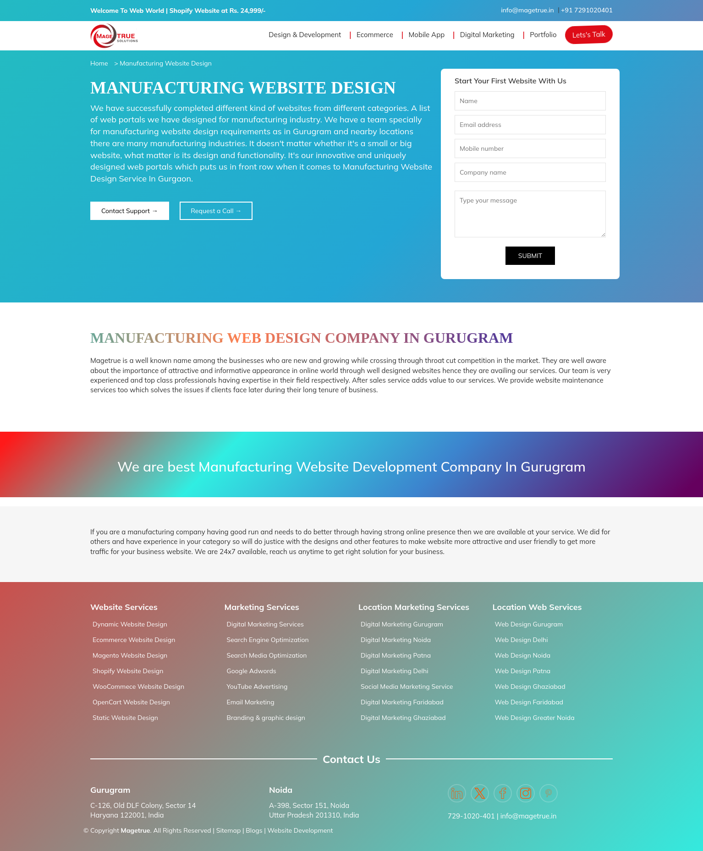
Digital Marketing (487, 34)
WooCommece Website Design (138, 686)
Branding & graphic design (266, 717)
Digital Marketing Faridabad (402, 702)
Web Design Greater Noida (535, 717)
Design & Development (305, 34)
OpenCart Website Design (131, 702)
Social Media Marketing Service (407, 686)
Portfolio (543, 34)
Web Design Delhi (521, 640)
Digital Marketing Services (265, 624)
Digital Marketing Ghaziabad (403, 717)
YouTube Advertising (257, 686)
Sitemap (228, 830)
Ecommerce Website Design (134, 640)
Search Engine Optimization (268, 640)
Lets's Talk (588, 34)
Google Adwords (251, 671)
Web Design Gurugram (529, 624)
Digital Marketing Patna (396, 655)
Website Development (300, 830)
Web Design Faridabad (529, 702)
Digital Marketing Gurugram (402, 624)
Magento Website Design (130, 655)
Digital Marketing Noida (396, 640)
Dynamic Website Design (130, 624)
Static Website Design (125, 717)
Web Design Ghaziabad (530, 686)
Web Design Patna (523, 671)
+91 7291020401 (587, 10)
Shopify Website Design (128, 671)
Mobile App (426, 34)
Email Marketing (251, 702)
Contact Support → (129, 211)
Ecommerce (375, 34)
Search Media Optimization (267, 655)
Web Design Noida (523, 655)
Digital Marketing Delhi (394, 671)
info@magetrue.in (527, 10)
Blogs (254, 830)
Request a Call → (216, 211)
